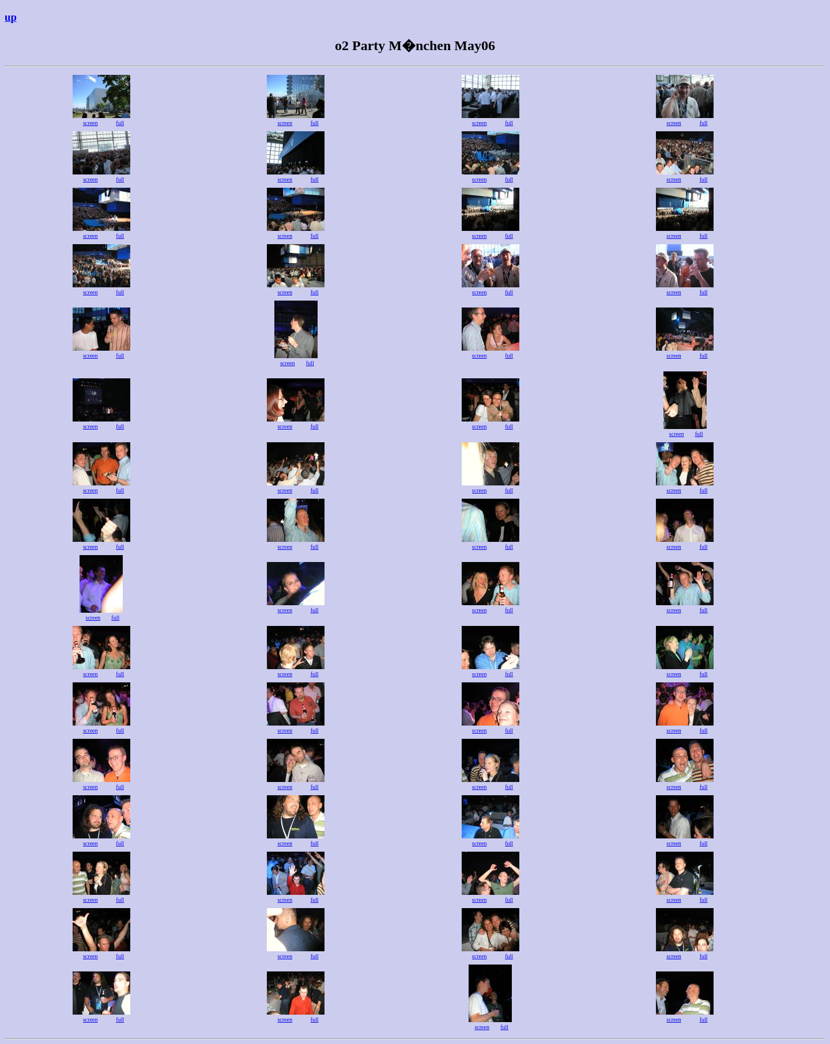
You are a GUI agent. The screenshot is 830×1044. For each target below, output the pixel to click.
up (11, 17)
